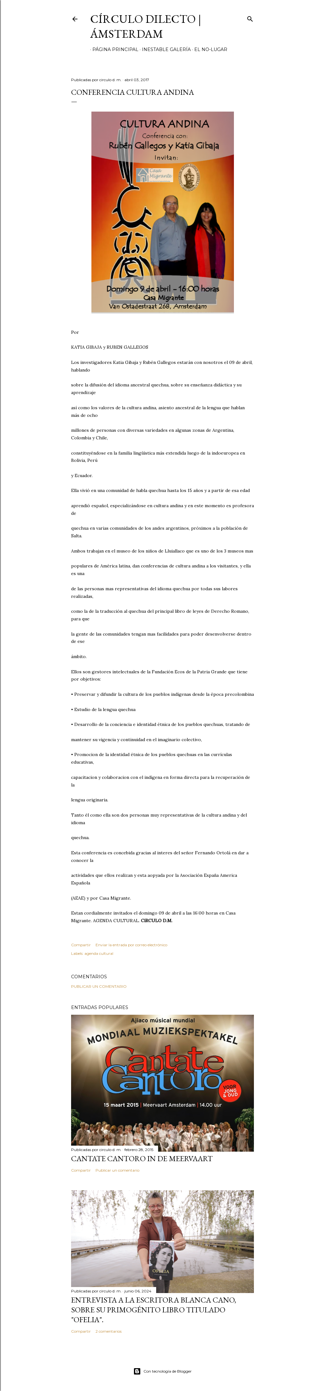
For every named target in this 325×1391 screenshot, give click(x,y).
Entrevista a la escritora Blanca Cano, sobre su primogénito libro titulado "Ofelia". (153, 1309)
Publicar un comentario (99, 986)
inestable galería (164, 49)
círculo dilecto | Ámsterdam (145, 26)
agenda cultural (98, 953)
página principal (113, 49)
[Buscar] (250, 17)
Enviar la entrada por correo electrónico (131, 944)
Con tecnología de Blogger (162, 1371)
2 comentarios (109, 1331)
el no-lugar (208, 49)
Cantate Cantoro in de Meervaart (142, 1158)
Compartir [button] (81, 944)
